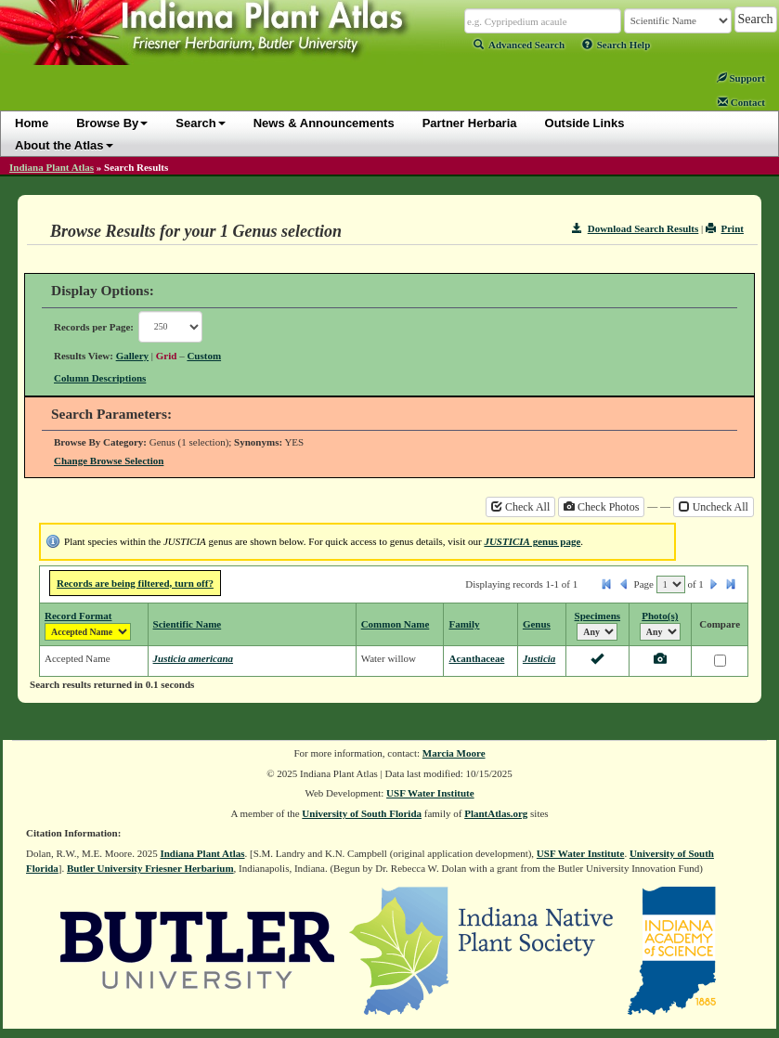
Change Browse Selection (108, 460)
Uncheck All (713, 506)
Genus (537, 623)
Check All (520, 506)
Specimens (598, 615)
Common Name (395, 623)
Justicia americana (193, 658)
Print (725, 228)
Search (200, 123)
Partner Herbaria (469, 123)
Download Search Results (635, 228)
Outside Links (585, 123)
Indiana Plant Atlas (51, 167)
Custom (204, 355)
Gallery (132, 355)
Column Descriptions (100, 377)
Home (31, 123)
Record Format (78, 615)
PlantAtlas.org (495, 813)
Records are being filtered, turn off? (135, 583)
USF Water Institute (430, 792)
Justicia (539, 658)
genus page (532, 541)
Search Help (616, 44)
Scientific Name (187, 623)
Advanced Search (519, 44)
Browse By (112, 123)
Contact (741, 102)
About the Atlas (64, 145)
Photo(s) (660, 615)
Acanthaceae (476, 658)
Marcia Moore (454, 753)
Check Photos (601, 506)
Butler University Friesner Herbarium (150, 868)
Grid (166, 355)
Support (741, 78)
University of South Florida (362, 813)
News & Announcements (324, 123)
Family (463, 623)
